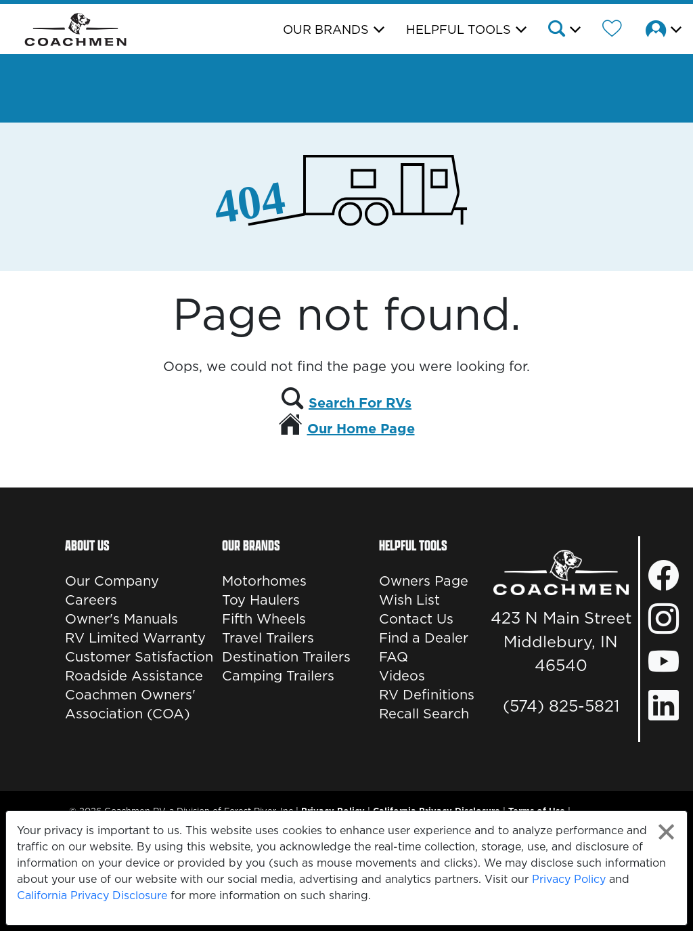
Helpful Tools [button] (458, 29)
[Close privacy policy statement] (666, 832)
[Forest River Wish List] (612, 30)
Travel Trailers (268, 637)
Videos (402, 675)
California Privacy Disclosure (92, 895)
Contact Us (416, 618)
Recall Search (424, 713)
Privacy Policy (569, 878)
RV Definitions (426, 694)
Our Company (112, 580)
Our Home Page (361, 428)
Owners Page (423, 580)
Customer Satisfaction (139, 656)
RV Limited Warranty (135, 637)
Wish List (409, 599)
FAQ (393, 656)
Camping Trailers (278, 675)
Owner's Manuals (121, 618)
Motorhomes (264, 580)
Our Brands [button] (326, 29)
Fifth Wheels (264, 618)
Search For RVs (360, 402)
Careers (91, 599)
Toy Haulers (261, 599)
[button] (563, 30)
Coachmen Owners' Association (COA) (130, 704)
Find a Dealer (423, 637)
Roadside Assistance (134, 675)
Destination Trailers (286, 656)
